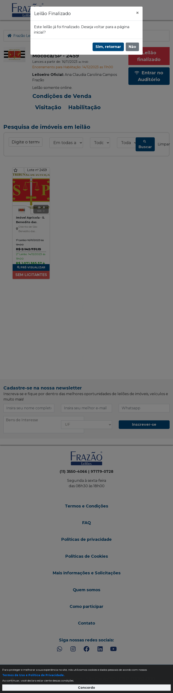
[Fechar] (137, 13)
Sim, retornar (108, 47)
